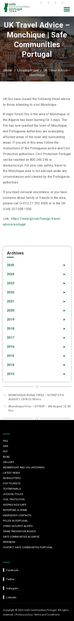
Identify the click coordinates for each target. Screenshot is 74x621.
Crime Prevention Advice (19, 531)
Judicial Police (13, 494)
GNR (5, 446)
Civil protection (14, 499)
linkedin (9, 597)
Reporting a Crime (15, 510)
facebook (10, 570)
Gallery (8, 462)
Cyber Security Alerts (18, 526)
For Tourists (12, 483)
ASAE (6, 456)
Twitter (49, 2)
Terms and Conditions (47, 614)
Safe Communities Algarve (21, 536)
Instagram (56, 2)
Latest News (11, 472)
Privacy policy (24, 614)
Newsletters (12, 478)
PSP (5, 451)
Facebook (42, 2)
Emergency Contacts (17, 515)
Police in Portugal (15, 520)
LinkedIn (63, 2)
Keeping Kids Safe (14, 504)
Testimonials (12, 488)
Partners (9, 542)
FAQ (5, 440)
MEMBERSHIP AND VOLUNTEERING (24, 467)
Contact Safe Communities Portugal (28, 547)
